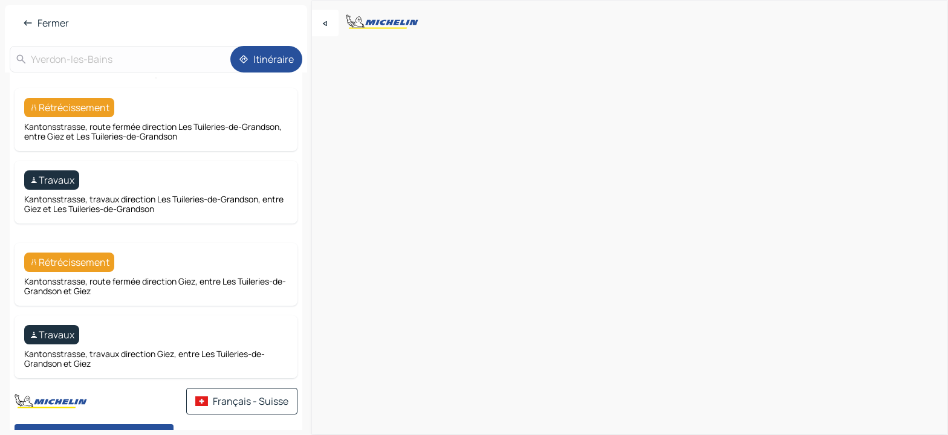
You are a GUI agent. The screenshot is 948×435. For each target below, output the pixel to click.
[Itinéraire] (266, 59)
